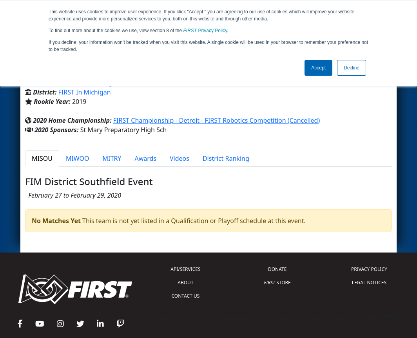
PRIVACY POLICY (369, 269)
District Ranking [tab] (226, 158)
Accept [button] (318, 68)
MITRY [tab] (112, 158)
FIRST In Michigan (84, 92)
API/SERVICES (185, 269)
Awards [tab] (145, 158)
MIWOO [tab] (77, 158)
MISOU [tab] (42, 158)
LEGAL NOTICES (369, 282)
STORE (277, 282)
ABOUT (185, 282)
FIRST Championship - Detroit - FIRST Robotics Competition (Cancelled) (216, 120)
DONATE (277, 269)
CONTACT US (186, 296)
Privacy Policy (205, 30)
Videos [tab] (179, 158)
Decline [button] (351, 68)
